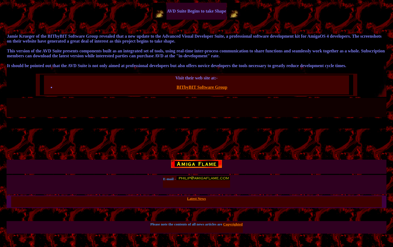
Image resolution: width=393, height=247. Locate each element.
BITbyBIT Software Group (202, 87)
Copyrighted (233, 224)
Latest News (196, 199)
